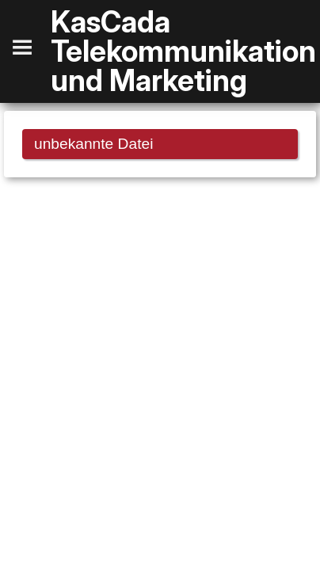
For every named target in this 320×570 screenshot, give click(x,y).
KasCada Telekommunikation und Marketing (183, 51)
